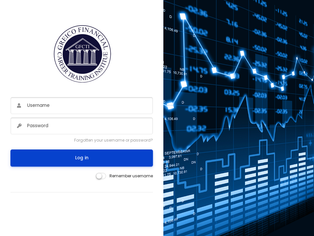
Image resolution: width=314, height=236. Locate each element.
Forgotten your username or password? (113, 140)
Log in (82, 158)
